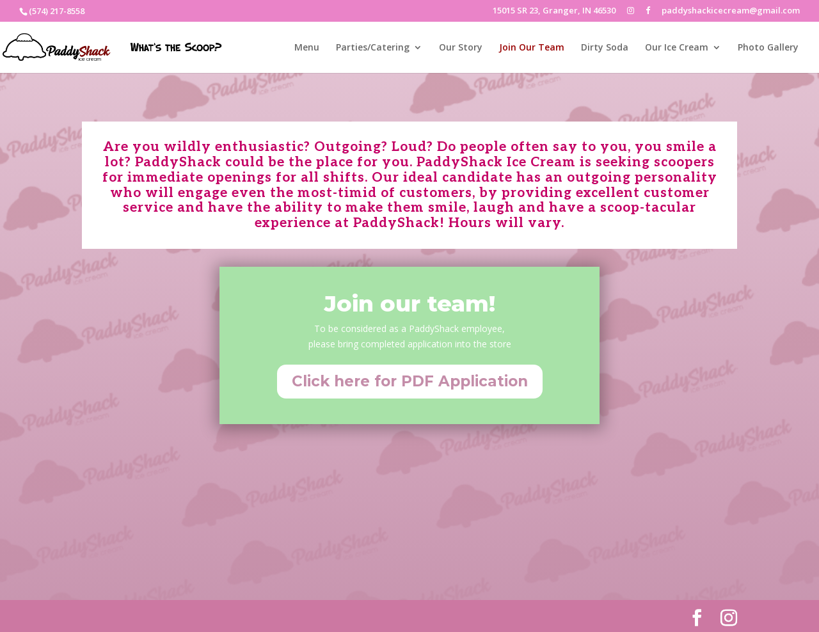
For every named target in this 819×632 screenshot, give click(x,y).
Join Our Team (531, 48)
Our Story (460, 48)
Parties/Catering (373, 48)
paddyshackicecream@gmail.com (731, 11)
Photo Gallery (768, 48)
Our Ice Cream (676, 48)
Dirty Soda (604, 48)
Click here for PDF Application (410, 381)
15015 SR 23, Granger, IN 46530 (554, 11)
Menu (306, 48)
